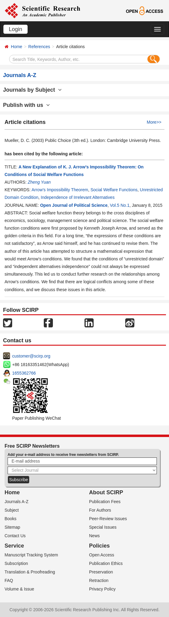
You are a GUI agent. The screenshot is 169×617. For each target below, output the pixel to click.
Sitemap (12, 527)
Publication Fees (105, 501)
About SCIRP (106, 492)
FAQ (9, 580)
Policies (99, 546)
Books (10, 518)
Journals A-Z (17, 501)
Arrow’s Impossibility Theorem (60, 189)
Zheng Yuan (39, 182)
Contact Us (15, 535)
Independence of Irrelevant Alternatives (78, 197)
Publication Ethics (106, 563)
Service (14, 546)
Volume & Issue (19, 589)
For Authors (100, 510)
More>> (154, 122)
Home (16, 46)
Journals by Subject (32, 90)
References (39, 46)
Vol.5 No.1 (119, 205)
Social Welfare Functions (114, 189)
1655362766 (24, 373)
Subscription (16, 563)
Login (15, 29)
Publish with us (26, 105)
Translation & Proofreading (30, 571)
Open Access (101, 554)
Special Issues (102, 527)
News (94, 535)
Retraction (99, 580)
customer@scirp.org (31, 356)
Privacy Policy (102, 589)
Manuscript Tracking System (31, 554)
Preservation (101, 571)
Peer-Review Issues (108, 518)
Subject (12, 510)
